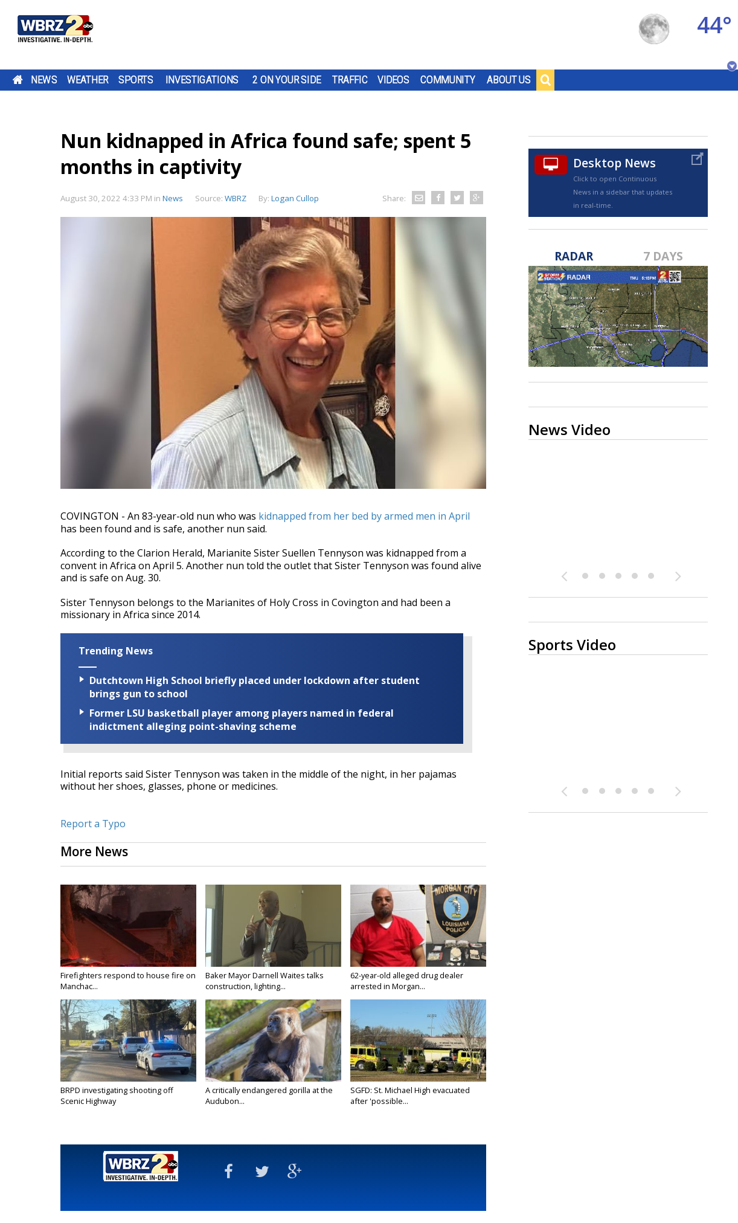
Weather (87, 80)
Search (545, 80)
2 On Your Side (286, 80)
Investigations (202, 80)
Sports (135, 80)
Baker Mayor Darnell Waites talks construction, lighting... (264, 981)
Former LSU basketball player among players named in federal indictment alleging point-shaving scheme (241, 719)
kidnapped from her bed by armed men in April (364, 516)
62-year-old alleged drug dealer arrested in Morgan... (406, 981)
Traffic (350, 80)
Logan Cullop (295, 198)
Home (18, 80)
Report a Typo (93, 823)
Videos (393, 80)
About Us (509, 80)
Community (447, 80)
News (44, 80)
